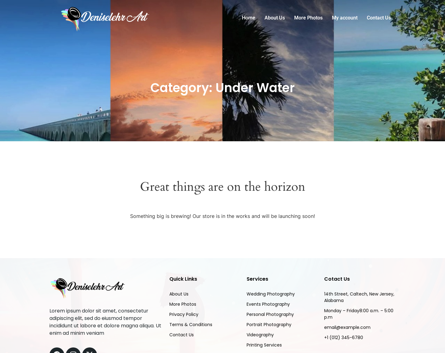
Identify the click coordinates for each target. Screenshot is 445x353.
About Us (275, 18)
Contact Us (379, 18)
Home (248, 18)
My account (345, 18)
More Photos (308, 18)
